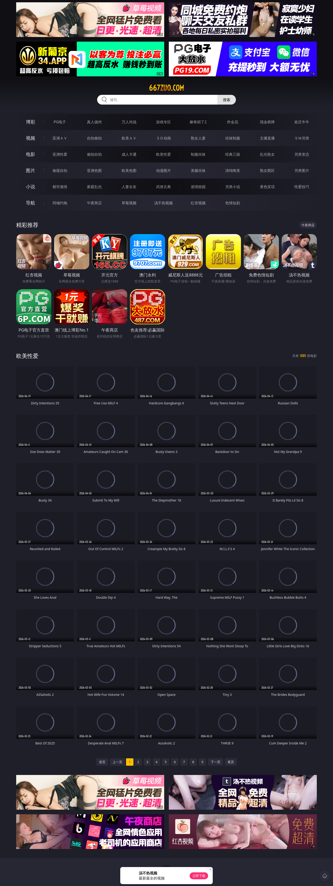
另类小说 (232, 186)
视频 (30, 138)
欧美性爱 (163, 154)
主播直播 (267, 138)
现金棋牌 (267, 121)
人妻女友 (129, 186)
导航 (30, 203)
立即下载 (198, 876)
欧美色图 (129, 170)
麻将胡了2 (198, 121)
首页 (102, 762)
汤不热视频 (163, 202)
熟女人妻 (198, 138)
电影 (30, 154)
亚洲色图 (94, 170)
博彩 (30, 122)
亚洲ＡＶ (59, 138)
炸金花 (232, 121)
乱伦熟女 (267, 154)
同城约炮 (59, 202)
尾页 (231, 762)
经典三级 (232, 154)
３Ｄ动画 (163, 138)
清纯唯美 (232, 170)
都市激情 (59, 186)
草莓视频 (129, 202)
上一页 (117, 762)
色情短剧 (232, 202)
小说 (30, 186)
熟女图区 (267, 170)
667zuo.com (166, 88)
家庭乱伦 (94, 186)
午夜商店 (94, 202)
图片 (30, 170)
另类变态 (301, 154)
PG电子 (60, 121)
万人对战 (129, 121)
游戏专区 (163, 121)
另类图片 (301, 170)
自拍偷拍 (94, 138)
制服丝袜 (198, 154)
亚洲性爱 (59, 154)
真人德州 (94, 121)
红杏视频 (198, 202)
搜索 (226, 99)
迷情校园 (198, 186)
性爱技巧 (301, 186)
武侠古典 (163, 186)
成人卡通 (129, 154)
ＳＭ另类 (301, 138)
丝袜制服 (232, 138)
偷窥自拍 (59, 170)
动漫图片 (163, 170)
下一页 (215, 762)
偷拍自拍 (94, 154)
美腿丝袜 (198, 170)
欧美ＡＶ (129, 138)
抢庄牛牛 (301, 121)
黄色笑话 (267, 186)
